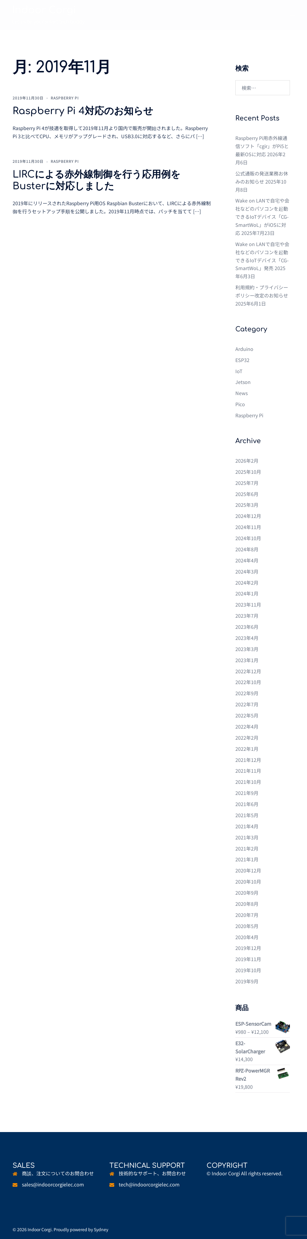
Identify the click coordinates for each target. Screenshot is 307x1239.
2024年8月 (246, 549)
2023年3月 (246, 649)
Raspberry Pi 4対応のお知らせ (83, 111)
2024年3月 (246, 571)
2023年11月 (248, 604)
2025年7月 (246, 482)
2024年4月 (246, 560)
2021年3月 (246, 837)
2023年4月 (246, 637)
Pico (240, 404)
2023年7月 (246, 615)
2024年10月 (248, 538)
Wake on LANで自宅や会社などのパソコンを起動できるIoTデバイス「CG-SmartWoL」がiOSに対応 (262, 216)
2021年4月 (246, 826)
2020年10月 (248, 881)
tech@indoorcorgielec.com (149, 1184)
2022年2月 (246, 737)
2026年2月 (246, 460)
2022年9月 (246, 693)
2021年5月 (246, 815)
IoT (239, 371)
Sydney (101, 1229)
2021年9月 (246, 792)
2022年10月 (248, 682)
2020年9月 (246, 892)
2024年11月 (248, 527)
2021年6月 (246, 804)
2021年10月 (248, 781)
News (241, 393)
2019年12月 (248, 947)
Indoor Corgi (44, 10)
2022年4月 (246, 726)
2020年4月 (246, 937)
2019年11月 (248, 959)
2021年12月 (248, 759)
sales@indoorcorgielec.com (53, 1184)
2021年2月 (246, 848)
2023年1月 (246, 660)
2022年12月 (248, 671)
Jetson (243, 381)
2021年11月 (248, 770)
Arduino (244, 348)
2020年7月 (246, 914)
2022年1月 (246, 748)
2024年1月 (246, 593)
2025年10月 (248, 471)
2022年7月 (246, 704)
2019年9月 (246, 981)
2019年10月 (248, 970)
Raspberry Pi (65, 97)
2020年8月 (246, 903)
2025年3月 (246, 504)
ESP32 (242, 360)
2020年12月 (248, 870)
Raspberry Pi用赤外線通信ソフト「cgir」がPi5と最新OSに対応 (262, 146)
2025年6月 (246, 494)
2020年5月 (246, 926)
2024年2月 (246, 582)
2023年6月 (246, 626)
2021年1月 (246, 859)
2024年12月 (248, 515)
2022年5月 (246, 715)
